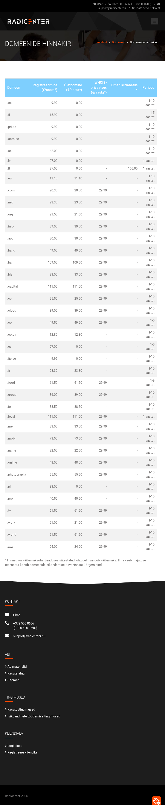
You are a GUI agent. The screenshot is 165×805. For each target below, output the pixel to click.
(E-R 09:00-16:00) (26, 628)
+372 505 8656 (19, 623)
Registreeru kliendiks (23, 752)
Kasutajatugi (16, 673)
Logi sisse (15, 746)
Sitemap (13, 680)
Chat (97, 4)
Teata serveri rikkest (147, 8)
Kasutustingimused (21, 709)
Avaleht (102, 42)
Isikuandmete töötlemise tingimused (34, 716)
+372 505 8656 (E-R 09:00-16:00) (131, 4)
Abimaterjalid (17, 667)
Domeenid (118, 42)
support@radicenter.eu (112, 8)
